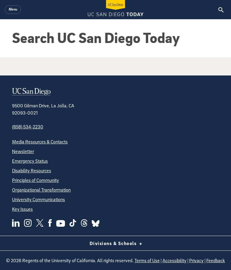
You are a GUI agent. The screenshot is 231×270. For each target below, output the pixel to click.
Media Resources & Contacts (40, 142)
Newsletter (23, 151)
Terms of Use (147, 260)
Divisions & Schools (116, 243)
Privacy (196, 260)
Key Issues (22, 209)
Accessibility (174, 260)
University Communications (38, 199)
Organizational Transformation (41, 190)
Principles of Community (35, 180)
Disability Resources (31, 170)
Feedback (215, 260)
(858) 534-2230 (27, 127)
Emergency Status (30, 161)
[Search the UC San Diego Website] (221, 10)
